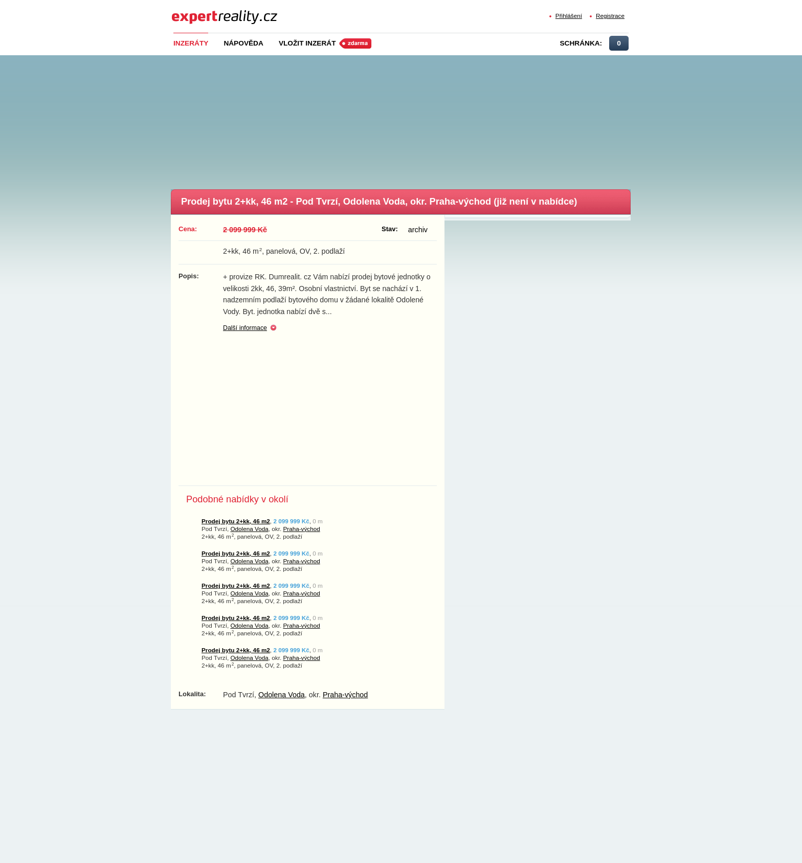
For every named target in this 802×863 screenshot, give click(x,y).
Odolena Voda (249, 528)
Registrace (610, 15)
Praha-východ (301, 528)
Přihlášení (568, 15)
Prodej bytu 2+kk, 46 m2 (236, 521)
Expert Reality (190, 11)
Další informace (245, 327)
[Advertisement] (418, 119)
